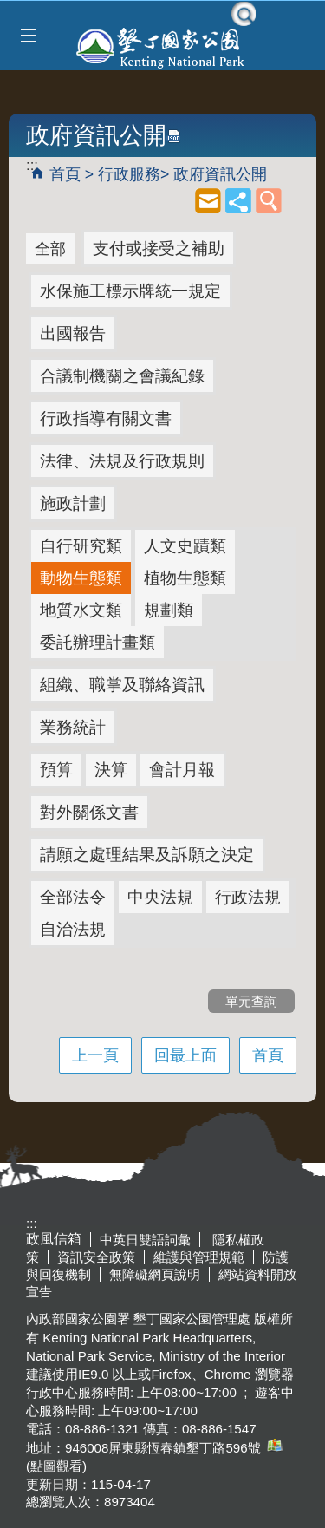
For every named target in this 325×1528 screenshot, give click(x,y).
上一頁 (95, 1055)
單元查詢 (269, 200)
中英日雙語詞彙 (145, 1239)
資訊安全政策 (96, 1257)
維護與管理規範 (198, 1257)
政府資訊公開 (220, 174)
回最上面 (185, 1055)
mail (208, 200)
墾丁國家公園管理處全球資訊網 (162, 46)
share (238, 200)
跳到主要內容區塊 (9, 9)
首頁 (65, 174)
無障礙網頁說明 (154, 1274)
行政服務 (129, 174)
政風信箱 (53, 1238)
